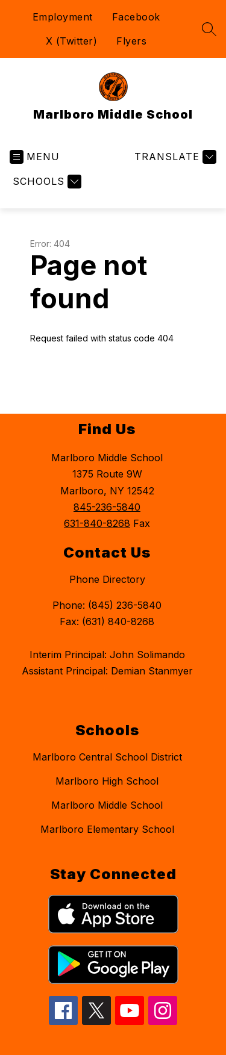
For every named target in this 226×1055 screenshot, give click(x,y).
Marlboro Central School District (107, 757)
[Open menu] (35, 156)
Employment (63, 17)
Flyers (131, 41)
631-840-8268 (97, 523)
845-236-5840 (107, 507)
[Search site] (209, 29)
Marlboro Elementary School (107, 829)
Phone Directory (107, 579)
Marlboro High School (107, 781)
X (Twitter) (72, 41)
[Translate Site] (173, 156)
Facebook (136, 17)
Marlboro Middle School (107, 805)
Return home (64, 378)
